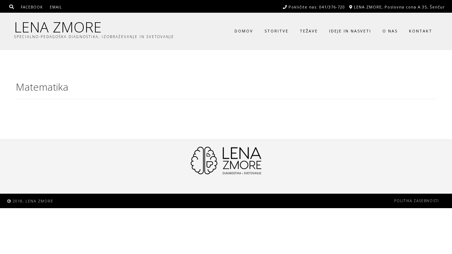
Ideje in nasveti (350, 31)
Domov (243, 31)
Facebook (32, 7)
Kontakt (420, 31)
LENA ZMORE (58, 27)
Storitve (276, 31)
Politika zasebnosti (416, 200)
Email (56, 7)
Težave (309, 31)
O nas (390, 31)
